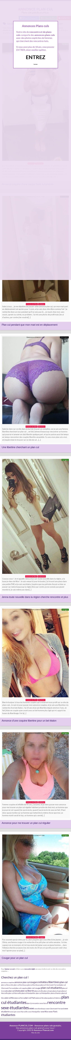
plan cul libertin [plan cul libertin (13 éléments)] (27, 990)
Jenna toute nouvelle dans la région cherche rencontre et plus (35, 597)
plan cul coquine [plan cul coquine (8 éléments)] (21, 988)
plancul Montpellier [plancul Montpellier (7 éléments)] (28, 993)
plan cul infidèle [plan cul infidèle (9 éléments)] (14, 991)
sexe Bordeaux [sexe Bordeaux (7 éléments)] (40, 1008)
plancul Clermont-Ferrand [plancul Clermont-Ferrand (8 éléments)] (50, 985)
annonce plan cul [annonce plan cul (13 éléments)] (21, 982)
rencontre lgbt (29, 969)
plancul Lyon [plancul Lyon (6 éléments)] (57, 991)
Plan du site (35, 1033)
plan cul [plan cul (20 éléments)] (63, 982)
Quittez (35, 64)
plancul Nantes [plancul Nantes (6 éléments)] (56, 993)
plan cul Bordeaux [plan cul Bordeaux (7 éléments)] (20, 985)
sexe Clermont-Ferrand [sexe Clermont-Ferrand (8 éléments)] (55, 1009)
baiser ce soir (10, 969)
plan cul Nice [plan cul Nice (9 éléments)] (10, 998)
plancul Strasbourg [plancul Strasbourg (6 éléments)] (42, 998)
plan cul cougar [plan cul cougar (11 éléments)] (34, 988)
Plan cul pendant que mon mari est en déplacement (29, 324)
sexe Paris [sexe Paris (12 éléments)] (52, 1011)
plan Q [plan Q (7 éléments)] (29, 1003)
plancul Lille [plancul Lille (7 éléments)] (38, 991)
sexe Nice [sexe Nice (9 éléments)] (44, 1011)
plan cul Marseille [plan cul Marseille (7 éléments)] (14, 993)
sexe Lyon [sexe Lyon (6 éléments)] (13, 1012)
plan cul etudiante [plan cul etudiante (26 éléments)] (51, 987)
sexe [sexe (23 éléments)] (31, 1008)
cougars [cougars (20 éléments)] (34, 982)
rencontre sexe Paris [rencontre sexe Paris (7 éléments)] (39, 1003)
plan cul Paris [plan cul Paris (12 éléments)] (30, 998)
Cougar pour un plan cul (15, 957)
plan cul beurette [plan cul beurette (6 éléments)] (7, 985)
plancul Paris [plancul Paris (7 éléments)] (19, 998)
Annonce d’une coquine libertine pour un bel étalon (29, 720)
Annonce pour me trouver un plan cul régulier (26, 822)
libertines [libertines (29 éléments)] (54, 982)
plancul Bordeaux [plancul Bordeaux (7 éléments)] (33, 985)
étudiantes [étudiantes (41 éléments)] (8, 1014)
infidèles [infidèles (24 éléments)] (43, 982)
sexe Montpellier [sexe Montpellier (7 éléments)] (34, 1012)
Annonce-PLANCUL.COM (21, 1025)
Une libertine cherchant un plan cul (20, 447)
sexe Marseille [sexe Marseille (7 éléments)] (22, 1012)
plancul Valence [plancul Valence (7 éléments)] (55, 998)
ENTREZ (35, 57)
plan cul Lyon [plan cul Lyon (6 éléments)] (47, 991)
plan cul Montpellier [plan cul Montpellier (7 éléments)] (43, 993)
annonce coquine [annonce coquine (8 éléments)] (7, 982)
